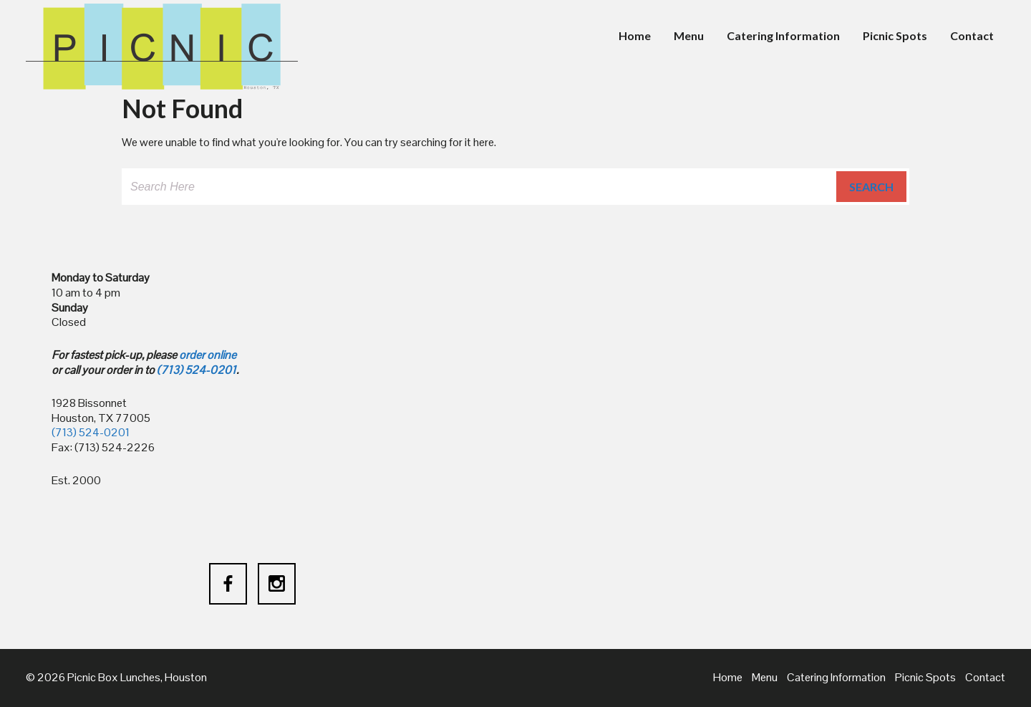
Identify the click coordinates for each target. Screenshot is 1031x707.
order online (207, 354)
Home (635, 35)
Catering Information (783, 35)
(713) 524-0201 (196, 369)
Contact (972, 35)
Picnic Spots (895, 35)
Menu (689, 35)
